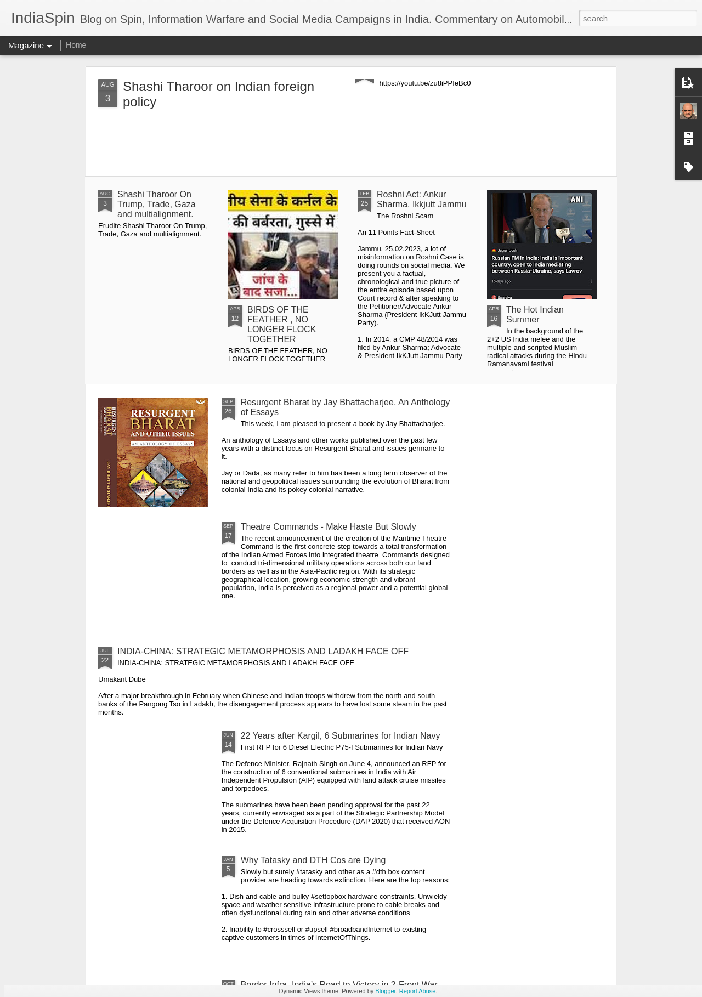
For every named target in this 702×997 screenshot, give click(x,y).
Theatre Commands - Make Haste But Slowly (328, 526)
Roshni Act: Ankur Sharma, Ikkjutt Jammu (422, 199)
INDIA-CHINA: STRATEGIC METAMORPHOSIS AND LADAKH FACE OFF (263, 651)
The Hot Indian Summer (535, 314)
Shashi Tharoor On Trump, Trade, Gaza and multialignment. (156, 204)
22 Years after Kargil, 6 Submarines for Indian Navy (340, 735)
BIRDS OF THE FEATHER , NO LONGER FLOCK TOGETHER (281, 324)
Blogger (385, 991)
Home (76, 45)
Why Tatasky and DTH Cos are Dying (313, 860)
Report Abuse (417, 991)
